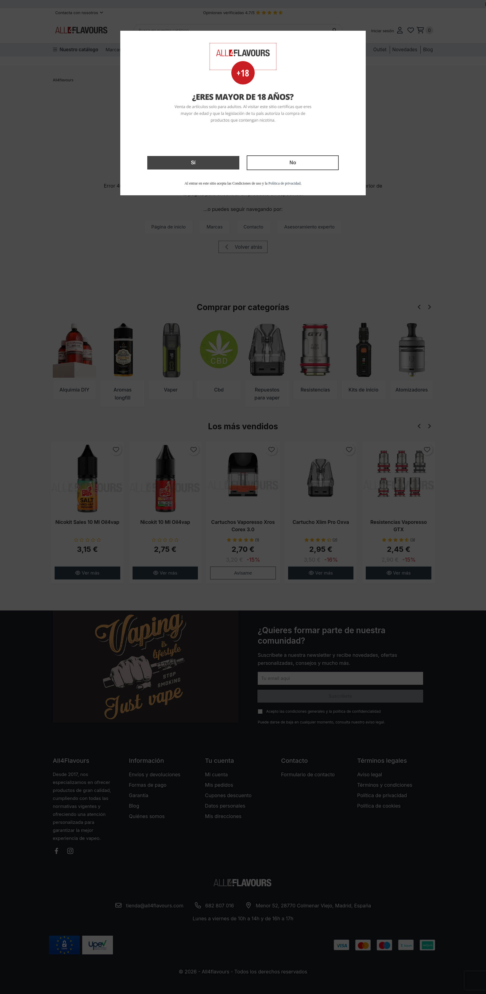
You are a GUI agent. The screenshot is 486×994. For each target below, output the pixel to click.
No (293, 162)
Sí (193, 162)
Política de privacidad (284, 183)
